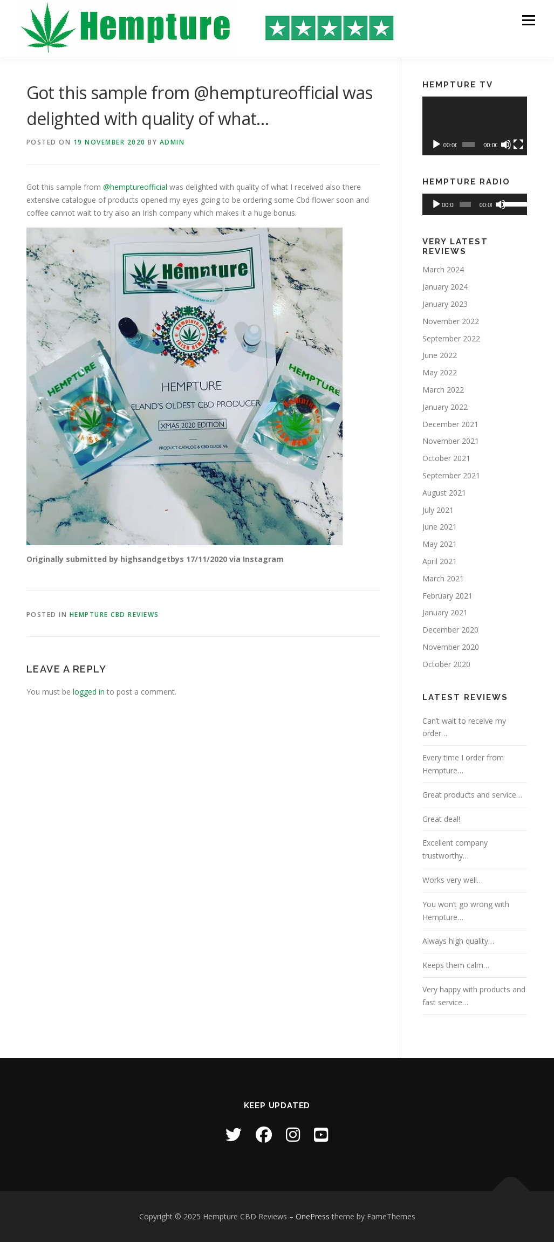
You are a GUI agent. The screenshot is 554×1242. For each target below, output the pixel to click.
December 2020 (450, 630)
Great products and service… (472, 795)
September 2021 (451, 475)
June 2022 (439, 355)
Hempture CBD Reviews (114, 614)
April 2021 (439, 561)
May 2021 (439, 544)
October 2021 (446, 458)
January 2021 (445, 612)
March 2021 (443, 578)
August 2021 (444, 493)
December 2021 (450, 424)
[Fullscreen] (518, 144)
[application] (475, 126)
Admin (172, 142)
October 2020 (446, 664)
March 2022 (443, 390)
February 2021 (447, 596)
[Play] (436, 144)
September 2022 (451, 338)
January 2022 (445, 407)
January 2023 (445, 304)
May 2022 (439, 372)
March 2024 (443, 269)
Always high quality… (458, 941)
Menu (528, 20)
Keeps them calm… (455, 965)
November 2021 (450, 441)
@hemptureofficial (135, 187)
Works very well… (452, 880)
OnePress (313, 1216)
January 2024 (445, 287)
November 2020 (450, 647)
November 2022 (450, 321)
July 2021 (438, 510)
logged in (89, 692)
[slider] (465, 204)
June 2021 (439, 526)
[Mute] (506, 144)
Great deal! (441, 819)
